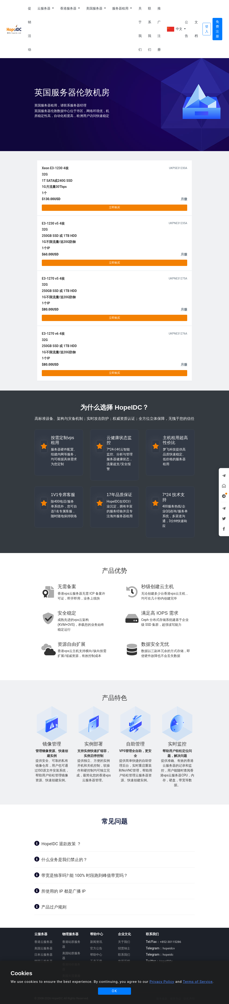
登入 (206, 29)
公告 (186, 29)
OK (114, 991)
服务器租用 (120, 8)
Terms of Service (198, 982)
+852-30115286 (170, 942)
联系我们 (149, 29)
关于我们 (140, 29)
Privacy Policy (162, 982)
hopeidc (168, 954)
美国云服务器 (43, 948)
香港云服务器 (43, 942)
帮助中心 (96, 954)
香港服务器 (68, 8)
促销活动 (29, 29)
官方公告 (96, 948)
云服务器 (44, 8)
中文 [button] (174, 29)
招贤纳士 (124, 948)
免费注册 (217, 29)
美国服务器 (94, 8)
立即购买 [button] (114, 207)
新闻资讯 (96, 942)
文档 (196, 29)
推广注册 (159, 29)
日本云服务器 (43, 954)
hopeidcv (169, 948)
